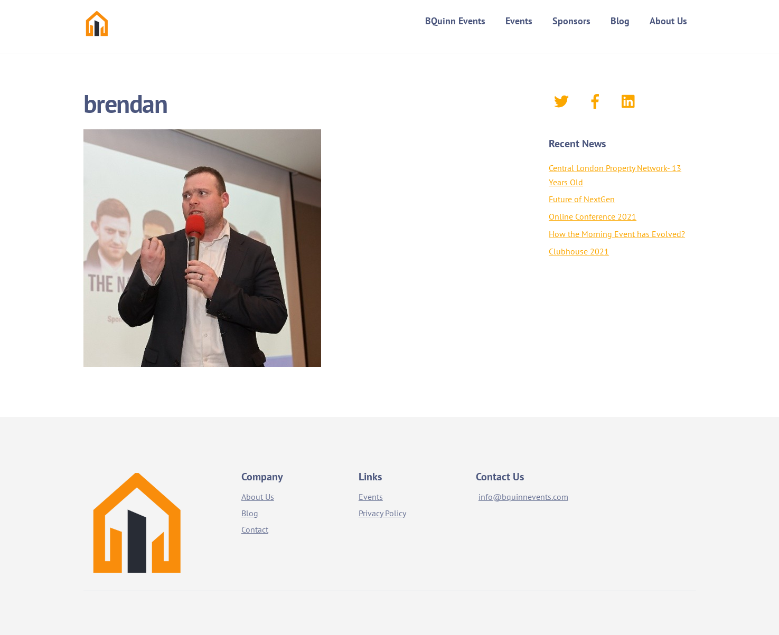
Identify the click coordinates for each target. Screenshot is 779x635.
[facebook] (597, 100)
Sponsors (571, 21)
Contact (254, 529)
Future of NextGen (582, 199)
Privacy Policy (382, 513)
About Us (668, 21)
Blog (620, 21)
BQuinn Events (455, 21)
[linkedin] (630, 100)
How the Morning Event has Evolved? (617, 234)
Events (518, 21)
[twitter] (563, 100)
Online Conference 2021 (592, 216)
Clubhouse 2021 (579, 251)
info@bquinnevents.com (523, 496)
